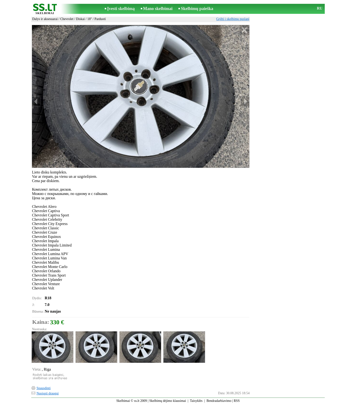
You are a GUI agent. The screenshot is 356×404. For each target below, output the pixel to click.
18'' (89, 19)
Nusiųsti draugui (48, 393)
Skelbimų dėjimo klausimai (167, 401)
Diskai (80, 19)
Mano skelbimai (158, 8)
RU (319, 8)
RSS (237, 401)
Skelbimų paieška (197, 8)
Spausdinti (44, 388)
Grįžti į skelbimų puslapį (232, 19)
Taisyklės (196, 401)
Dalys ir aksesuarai (45, 19)
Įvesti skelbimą (121, 8)
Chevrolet (66, 19)
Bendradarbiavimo (219, 401)
